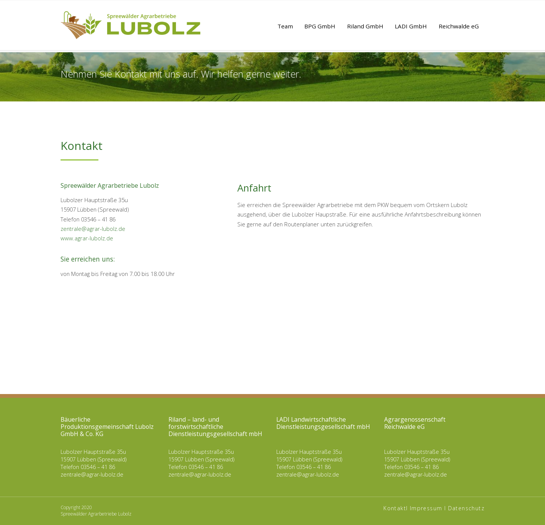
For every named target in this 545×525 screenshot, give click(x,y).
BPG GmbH (319, 26)
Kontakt (394, 508)
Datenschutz (466, 508)
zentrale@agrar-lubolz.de (93, 228)
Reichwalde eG (459, 26)
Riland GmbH (365, 26)
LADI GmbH (411, 26)
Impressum (426, 508)
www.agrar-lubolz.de (87, 238)
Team (285, 26)
